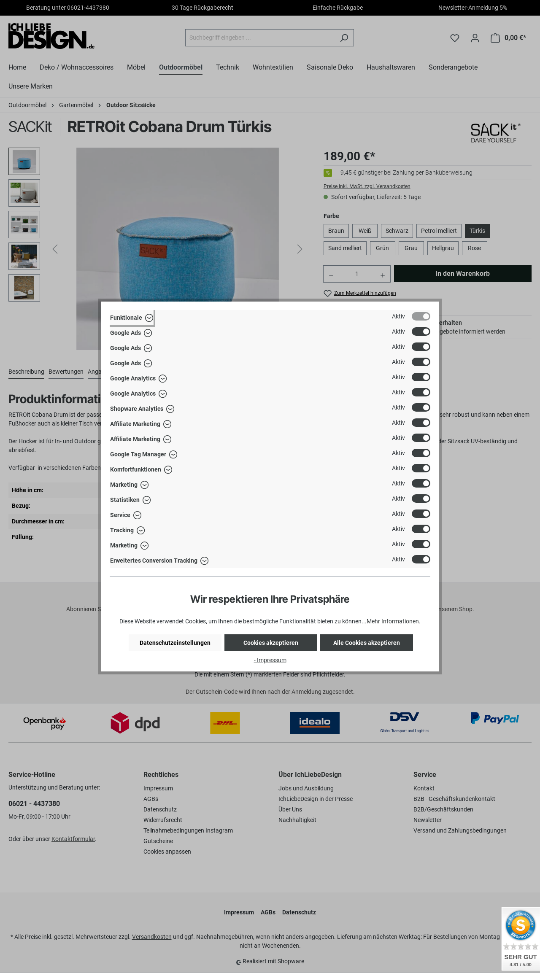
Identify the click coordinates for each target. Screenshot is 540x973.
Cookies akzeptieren (270, 642)
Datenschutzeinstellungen (175, 642)
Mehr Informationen (393, 621)
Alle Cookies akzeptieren (366, 642)
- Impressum (270, 660)
